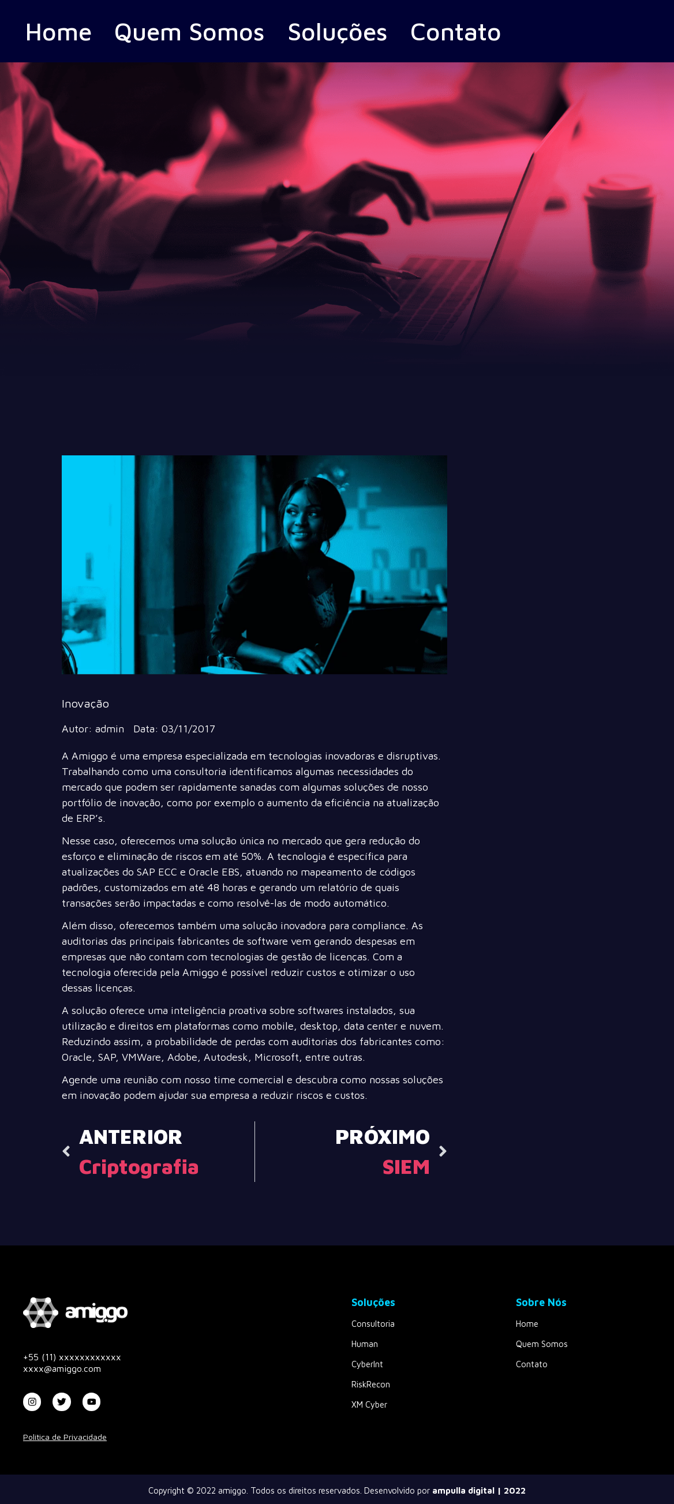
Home (64, 31)
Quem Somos (213, 31)
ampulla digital (463, 1490)
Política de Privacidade (65, 1437)
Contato (516, 31)
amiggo (232, 1490)
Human (364, 1344)
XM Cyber (369, 1404)
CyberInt (367, 1364)
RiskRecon (370, 1384)
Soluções (382, 31)
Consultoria (373, 1324)
